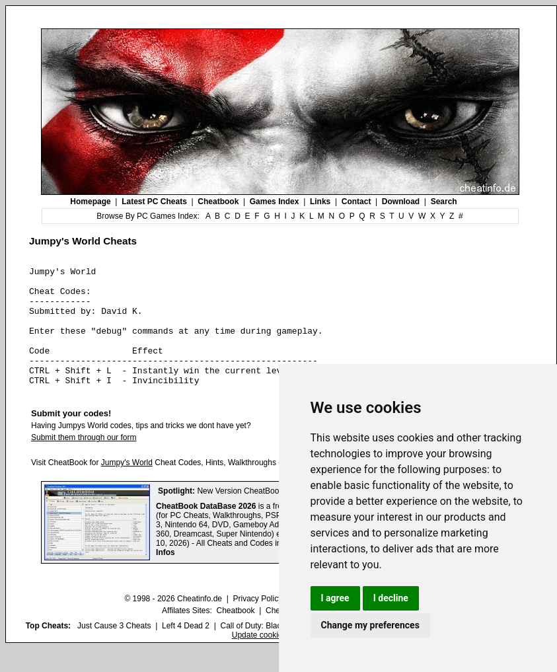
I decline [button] (390, 598)
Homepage (90, 201)
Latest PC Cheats (154, 201)
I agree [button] (335, 598)
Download (401, 201)
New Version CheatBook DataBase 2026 (268, 514)
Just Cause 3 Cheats (114, 649)
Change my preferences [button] (370, 625)
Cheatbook (218, 201)
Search (444, 201)
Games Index (274, 201)
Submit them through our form (83, 461)
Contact (356, 201)
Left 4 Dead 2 (185, 649)
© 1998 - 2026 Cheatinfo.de (173, 622)
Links (320, 201)
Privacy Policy (257, 622)
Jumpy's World (127, 486)
